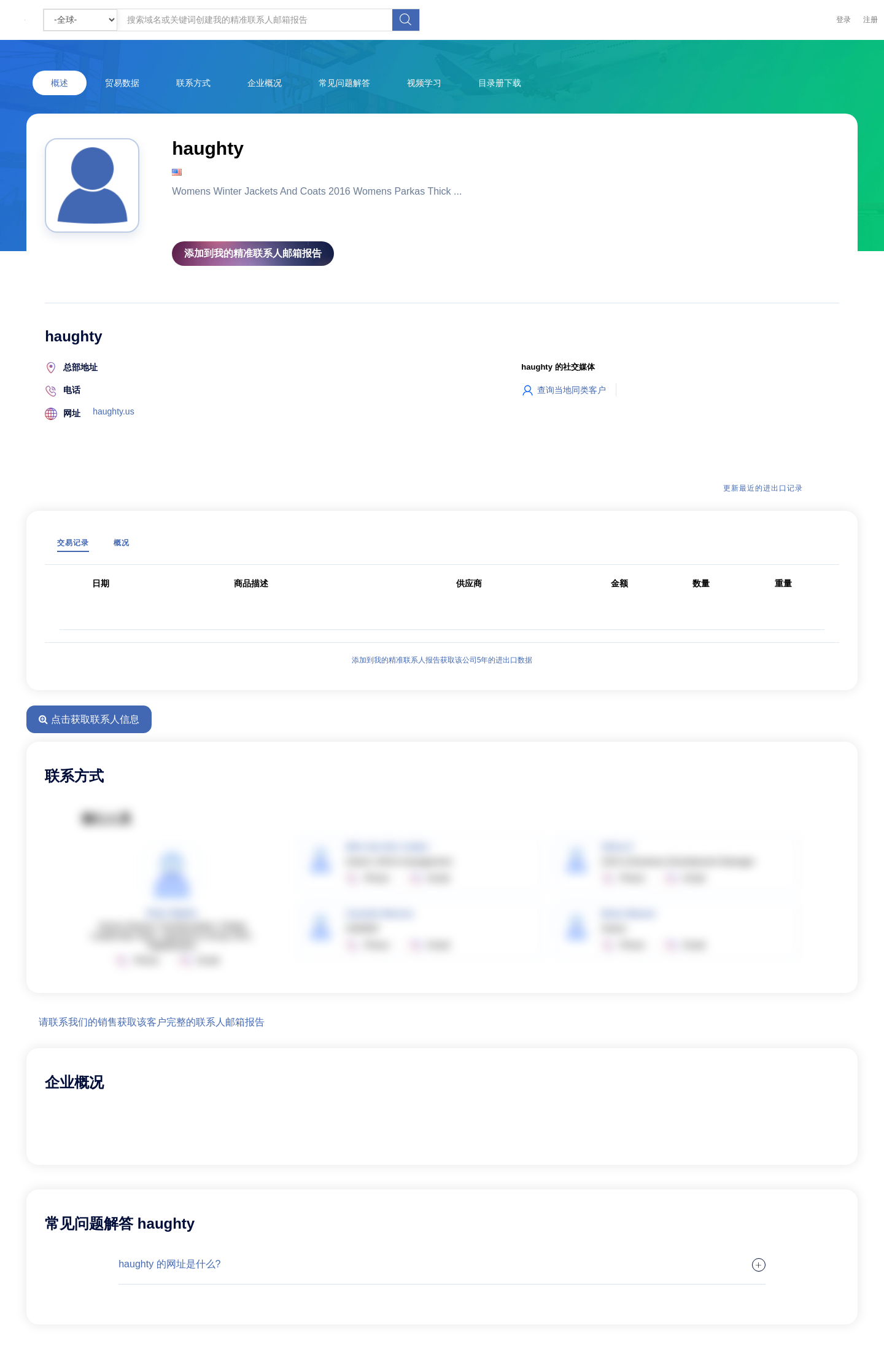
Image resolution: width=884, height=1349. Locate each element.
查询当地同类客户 (563, 390)
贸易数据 (122, 83)
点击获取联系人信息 (89, 719)
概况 (122, 542)
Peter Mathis (171, 913)
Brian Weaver (629, 914)
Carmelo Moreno (379, 914)
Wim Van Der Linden (387, 847)
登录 (843, 19)
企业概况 (264, 83)
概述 (59, 83)
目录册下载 (499, 83)
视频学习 (424, 83)
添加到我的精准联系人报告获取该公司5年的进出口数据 (442, 660)
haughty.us (113, 411)
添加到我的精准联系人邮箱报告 (253, 253)
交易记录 (73, 542)
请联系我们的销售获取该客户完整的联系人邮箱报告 (152, 1022)
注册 (870, 19)
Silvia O (617, 847)
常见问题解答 (344, 83)
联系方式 (193, 83)
